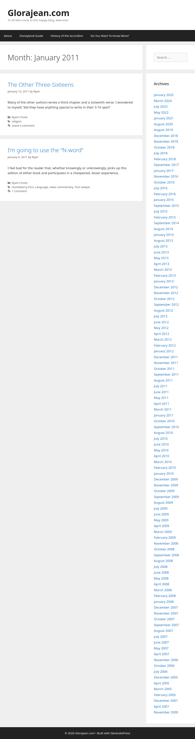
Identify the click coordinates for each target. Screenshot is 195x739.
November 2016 (166, 176)
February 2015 (165, 217)
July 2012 (161, 316)
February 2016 (165, 194)
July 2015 (161, 211)
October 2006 (164, 665)
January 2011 (164, 415)
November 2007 (166, 613)
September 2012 (166, 304)
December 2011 (166, 357)
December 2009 (166, 479)
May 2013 (161, 258)
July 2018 (161, 153)
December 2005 (166, 677)
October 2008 (164, 549)
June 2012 (161, 322)
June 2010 (161, 444)
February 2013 (165, 275)
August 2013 (163, 240)
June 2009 (161, 514)
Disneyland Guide (31, 36)
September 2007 (166, 625)
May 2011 (161, 397)
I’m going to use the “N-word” (45, 150)
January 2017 (164, 170)
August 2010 (163, 432)
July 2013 (161, 246)
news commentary (61, 187)
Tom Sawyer (82, 187)
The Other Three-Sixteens (41, 84)
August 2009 (163, 502)
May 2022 (161, 112)
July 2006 (161, 671)
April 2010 (161, 456)
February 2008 (165, 595)
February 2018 (165, 159)
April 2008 (161, 584)
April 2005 (161, 683)
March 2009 (163, 532)
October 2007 (164, 619)
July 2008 (161, 566)
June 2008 (161, 572)
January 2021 (164, 118)
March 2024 (163, 101)
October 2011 (164, 368)
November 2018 (166, 141)
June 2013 (161, 252)
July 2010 (161, 438)
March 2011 (163, 409)
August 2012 (163, 310)
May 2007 (161, 648)
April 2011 (161, 403)
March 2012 (163, 339)
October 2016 (164, 182)
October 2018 (164, 147)
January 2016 (164, 199)
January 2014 (164, 234)
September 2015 (166, 205)
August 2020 (163, 124)
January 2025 (164, 95)
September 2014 (166, 223)
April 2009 (161, 526)
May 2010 (161, 450)
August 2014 (163, 229)
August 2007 (163, 630)
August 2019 (163, 130)
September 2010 (166, 427)
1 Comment (19, 191)
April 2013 (161, 264)
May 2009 (161, 520)
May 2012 (161, 328)
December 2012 (166, 287)
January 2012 (164, 351)
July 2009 (161, 508)
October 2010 (164, 421)
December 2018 (166, 135)
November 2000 (166, 712)
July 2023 (161, 106)
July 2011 (161, 386)
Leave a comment (23, 125)
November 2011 (166, 363)
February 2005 (165, 695)
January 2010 (164, 473)
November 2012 (166, 293)
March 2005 (163, 689)
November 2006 (166, 660)
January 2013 (164, 281)
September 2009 (166, 497)
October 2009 (164, 491)
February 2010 (165, 467)
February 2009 (165, 537)
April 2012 (161, 333)
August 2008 (163, 561)
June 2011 (161, 392)
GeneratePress (120, 733)
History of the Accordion (67, 36)
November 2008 (166, 543)
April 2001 (161, 706)
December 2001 (166, 700)
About (8, 36)
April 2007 (161, 654)
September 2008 (166, 555)
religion (17, 121)
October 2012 (164, 299)
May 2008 (161, 578)
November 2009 (166, 485)
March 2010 (163, 462)
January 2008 (164, 601)
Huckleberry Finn (23, 187)
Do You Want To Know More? (110, 36)
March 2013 (163, 269)
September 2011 (166, 374)
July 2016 (161, 188)
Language (41, 187)
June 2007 (161, 642)
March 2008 (163, 590)
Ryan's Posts (20, 117)
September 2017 (166, 165)
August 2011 (163, 380)
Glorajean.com (39, 13)
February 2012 (165, 345)
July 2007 (161, 636)
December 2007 (166, 607)
